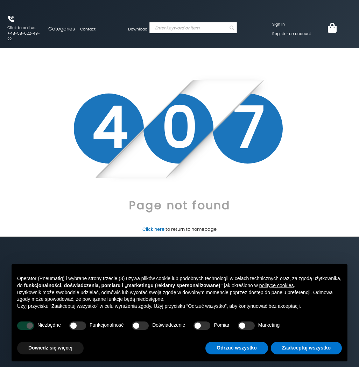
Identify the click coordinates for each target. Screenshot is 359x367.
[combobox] (193, 27)
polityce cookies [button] (276, 285)
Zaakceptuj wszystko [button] (306, 348)
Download (137, 29)
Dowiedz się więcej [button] (50, 348)
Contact (88, 29)
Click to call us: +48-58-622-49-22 (23, 33)
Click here (153, 229)
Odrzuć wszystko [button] (236, 348)
